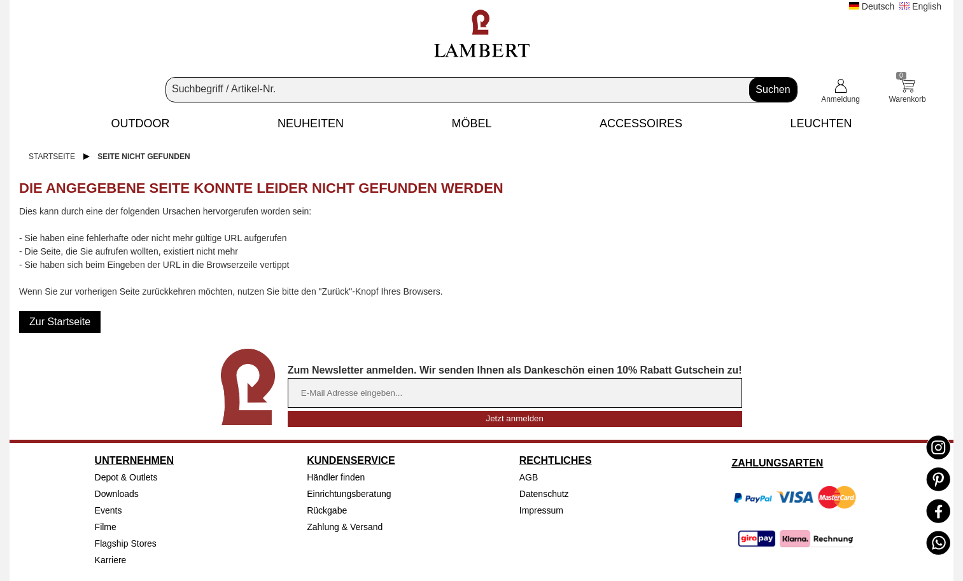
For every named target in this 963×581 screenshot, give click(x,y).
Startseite (52, 156)
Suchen (773, 89)
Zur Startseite (59, 321)
